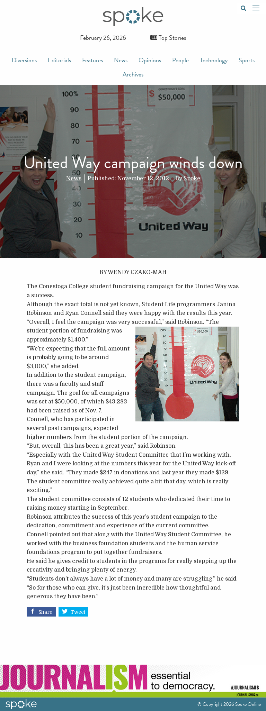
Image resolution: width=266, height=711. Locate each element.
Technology (214, 60)
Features (92, 60)
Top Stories (168, 37)
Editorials (59, 60)
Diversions (24, 60)
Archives (133, 74)
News (120, 60)
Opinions (150, 60)
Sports (247, 60)
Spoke (192, 178)
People (180, 60)
